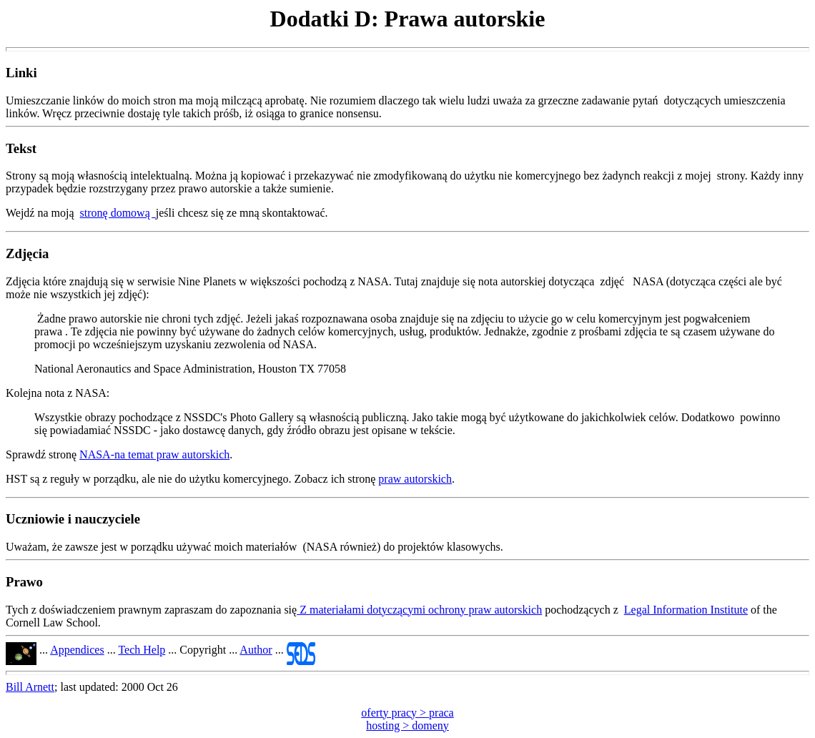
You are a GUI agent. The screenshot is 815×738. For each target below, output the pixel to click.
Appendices (77, 650)
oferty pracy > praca (407, 713)
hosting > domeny (407, 725)
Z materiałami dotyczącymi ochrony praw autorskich (419, 610)
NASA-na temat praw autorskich (154, 454)
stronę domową (118, 213)
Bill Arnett (30, 687)
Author (255, 650)
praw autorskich (415, 479)
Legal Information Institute (686, 610)
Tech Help (141, 650)
